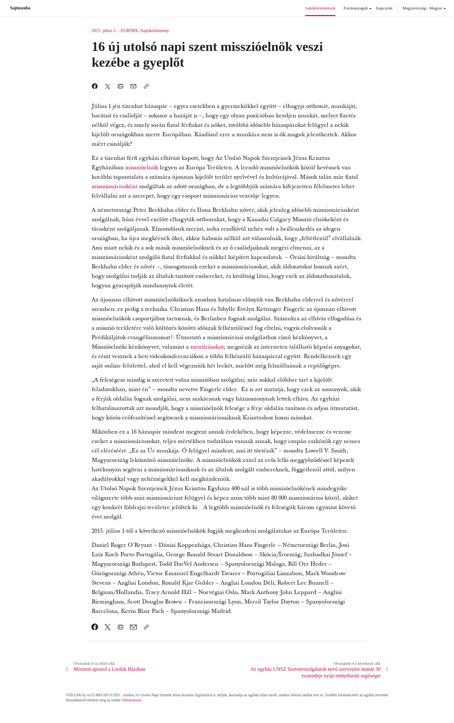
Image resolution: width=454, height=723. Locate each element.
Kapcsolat (384, 8)
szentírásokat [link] (207, 347)
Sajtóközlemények (320, 8)
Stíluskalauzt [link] (131, 700)
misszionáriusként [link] (115, 186)
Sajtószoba (20, 8)
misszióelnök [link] (142, 167)
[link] (94, 627)
